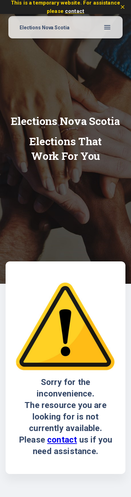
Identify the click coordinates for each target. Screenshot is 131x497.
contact (74, 11)
